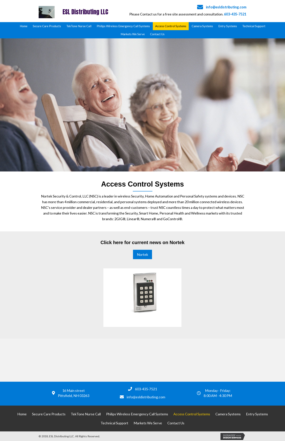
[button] (142, 254)
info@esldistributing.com (226, 7)
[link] (23, 26)
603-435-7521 (235, 14)
